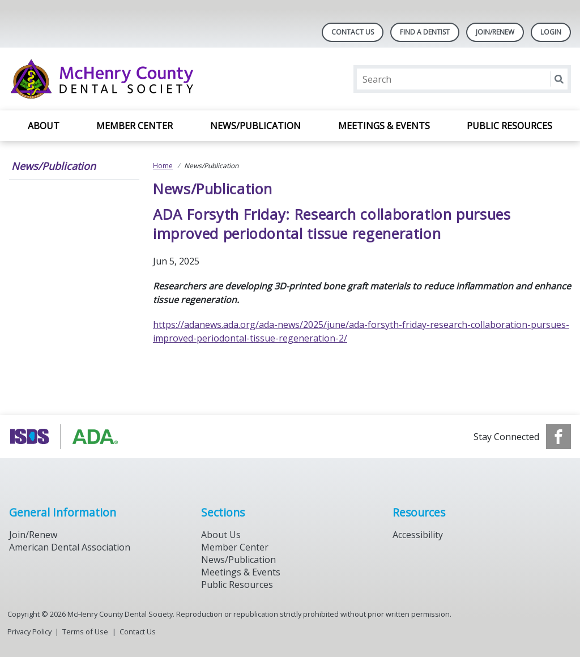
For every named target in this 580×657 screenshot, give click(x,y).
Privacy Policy (29, 631)
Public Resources (509, 126)
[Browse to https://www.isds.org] (66, 436)
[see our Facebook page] (558, 436)
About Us (221, 534)
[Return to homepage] (155, 79)
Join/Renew (495, 32)
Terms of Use (85, 631)
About (43, 126)
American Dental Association (69, 547)
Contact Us (352, 32)
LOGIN (550, 32)
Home (163, 165)
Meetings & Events (384, 126)
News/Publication (255, 126)
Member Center (134, 126)
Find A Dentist (425, 32)
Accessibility (418, 534)
